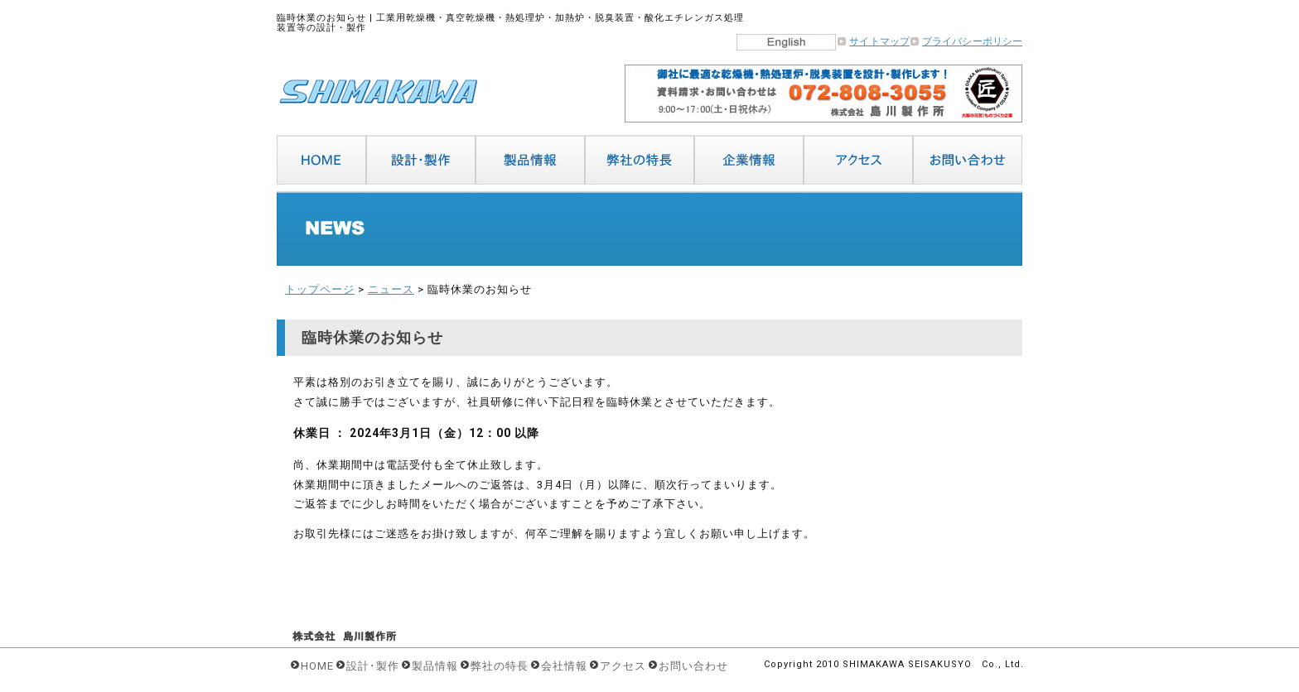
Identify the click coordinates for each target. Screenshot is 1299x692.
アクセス (623, 666)
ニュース (391, 289)
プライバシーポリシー (972, 41)
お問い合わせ (693, 666)
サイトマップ (879, 41)
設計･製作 (372, 666)
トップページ (320, 289)
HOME (317, 666)
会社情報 (564, 666)
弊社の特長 (500, 666)
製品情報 (435, 666)
